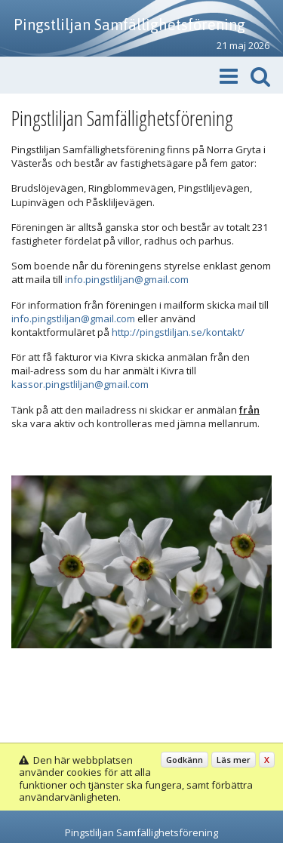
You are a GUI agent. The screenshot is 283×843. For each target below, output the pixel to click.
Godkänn (184, 759)
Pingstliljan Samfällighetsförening (129, 24)
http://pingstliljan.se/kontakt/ (178, 332)
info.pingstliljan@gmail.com (127, 279)
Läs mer (234, 759)
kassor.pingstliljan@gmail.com (80, 384)
